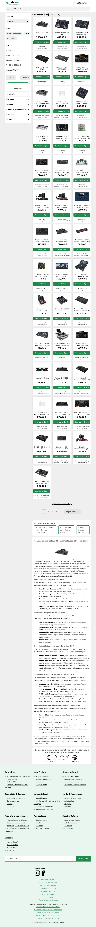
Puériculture (40, 816)
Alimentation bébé (71, 776)
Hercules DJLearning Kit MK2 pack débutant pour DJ (62, 206)
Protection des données (48, 883)
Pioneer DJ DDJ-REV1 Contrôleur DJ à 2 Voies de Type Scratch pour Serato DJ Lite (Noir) (61, 413)
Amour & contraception (73, 779)
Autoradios (40, 782)
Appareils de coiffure (72, 782)
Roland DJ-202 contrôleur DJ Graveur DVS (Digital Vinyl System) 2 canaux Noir (82, 34)
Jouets (38, 823)
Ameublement (41, 798)
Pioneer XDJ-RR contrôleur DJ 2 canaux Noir (82, 68)
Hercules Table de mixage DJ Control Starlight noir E (61, 172)
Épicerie (9, 838)
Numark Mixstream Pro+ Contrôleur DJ (82, 310)
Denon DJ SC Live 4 (42, 33)
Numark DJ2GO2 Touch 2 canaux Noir (82, 241)
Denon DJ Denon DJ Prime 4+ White (82, 172)
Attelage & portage (43, 779)
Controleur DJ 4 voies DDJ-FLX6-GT (61, 448)
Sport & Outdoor (70, 816)
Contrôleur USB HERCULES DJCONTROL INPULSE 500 (62, 68)
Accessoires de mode (72, 798)
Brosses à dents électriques (75, 785)
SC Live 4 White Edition (42, 137)
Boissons (10, 850)
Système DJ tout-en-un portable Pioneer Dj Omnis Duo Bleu (82, 206)
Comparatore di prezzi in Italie (48, 907)
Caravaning (68, 828)
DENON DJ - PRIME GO (42, 448)
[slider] (7, 82)
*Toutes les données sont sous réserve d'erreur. (48, 922)
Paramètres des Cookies (48, 900)
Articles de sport (70, 823)
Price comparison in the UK (48, 918)
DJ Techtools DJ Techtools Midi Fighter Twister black (82, 103)
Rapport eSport (48, 897)
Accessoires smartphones (17, 820)
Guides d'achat (48, 894)
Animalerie (10, 772)
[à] (24, 77)
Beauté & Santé (70, 772)
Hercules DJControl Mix (42, 379)
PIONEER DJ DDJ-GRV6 (42, 68)
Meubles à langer (42, 828)
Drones (9, 804)
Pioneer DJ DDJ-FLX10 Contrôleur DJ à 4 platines (42, 172)
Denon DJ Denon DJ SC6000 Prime (82, 275)
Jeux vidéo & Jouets (15, 794)
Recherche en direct (48, 885)
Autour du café (12, 842)
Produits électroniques (16, 816)
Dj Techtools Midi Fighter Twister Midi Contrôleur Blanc (82, 137)
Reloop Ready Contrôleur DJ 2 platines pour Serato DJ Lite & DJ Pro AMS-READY (42, 310)
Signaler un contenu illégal (62, 504)
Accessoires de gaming (16, 798)
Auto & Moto (40, 772)
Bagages (67, 804)
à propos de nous (48, 891)
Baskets (67, 807)
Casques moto (41, 785)
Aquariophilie (12, 779)
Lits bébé (39, 826)
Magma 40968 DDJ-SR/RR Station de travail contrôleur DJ (62, 344)
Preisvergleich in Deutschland (48, 916)
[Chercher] (7, 9)
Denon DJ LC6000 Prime (62, 310)
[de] (10, 77)
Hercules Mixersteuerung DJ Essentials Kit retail (81, 448)
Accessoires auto (42, 776)
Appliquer (18, 88)
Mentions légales (47, 880)
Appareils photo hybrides (16, 823)
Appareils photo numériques (18, 826)
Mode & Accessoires (72, 794)
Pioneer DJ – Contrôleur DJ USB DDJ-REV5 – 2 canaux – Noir (41, 413)
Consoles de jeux (13, 801)
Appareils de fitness (72, 820)
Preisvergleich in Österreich (48, 913)
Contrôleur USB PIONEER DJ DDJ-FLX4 (62, 103)
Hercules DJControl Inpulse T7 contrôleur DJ (82, 413)
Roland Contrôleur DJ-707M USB (42, 482)
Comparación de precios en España (48, 910)
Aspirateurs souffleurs (44, 807)
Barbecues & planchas (44, 809)
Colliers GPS (11, 782)
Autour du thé (12, 845)
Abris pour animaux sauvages (18, 776)
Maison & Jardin (41, 794)
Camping (68, 826)
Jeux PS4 (10, 807)
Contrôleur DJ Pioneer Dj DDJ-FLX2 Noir (81, 379)
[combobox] (49, 9)
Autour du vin (12, 848)
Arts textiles (69, 801)
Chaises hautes (41, 820)
